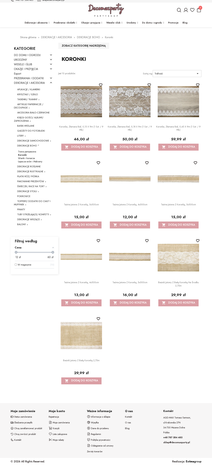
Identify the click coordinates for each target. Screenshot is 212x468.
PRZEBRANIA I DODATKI (29, 78)
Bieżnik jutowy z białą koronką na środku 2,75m (178, 284)
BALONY (21, 224)
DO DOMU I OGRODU (27, 55)
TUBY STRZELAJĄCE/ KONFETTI (33, 214)
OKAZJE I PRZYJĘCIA (26, 69)
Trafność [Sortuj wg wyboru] (177, 74)
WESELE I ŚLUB (23, 64)
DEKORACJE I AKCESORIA (29, 83)
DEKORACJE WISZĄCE (28, 219)
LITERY (20, 135)
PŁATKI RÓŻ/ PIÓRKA (28, 176)
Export (17, 74)
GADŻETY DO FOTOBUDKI (31, 130)
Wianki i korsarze (26, 158)
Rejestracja (54, 416)
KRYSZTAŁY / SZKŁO (27, 94)
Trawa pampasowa (27, 151)
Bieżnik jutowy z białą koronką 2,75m (81, 360)
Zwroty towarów (95, 451)
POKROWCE (23, 196)
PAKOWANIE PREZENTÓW (30, 181)
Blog (127, 428)
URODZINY (20, 60)
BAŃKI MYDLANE (25, 125)
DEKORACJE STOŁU (27, 191)
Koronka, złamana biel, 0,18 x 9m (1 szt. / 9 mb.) (130, 128)
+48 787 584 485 (172, 437)
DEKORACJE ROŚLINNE (29, 166)
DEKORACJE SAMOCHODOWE (33, 140)
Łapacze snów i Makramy (30, 161)
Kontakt (128, 416)
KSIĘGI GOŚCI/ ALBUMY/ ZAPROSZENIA (28, 119)
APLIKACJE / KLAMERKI (28, 89)
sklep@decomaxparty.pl (176, 442)
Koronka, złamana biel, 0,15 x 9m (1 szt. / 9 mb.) (81, 128)
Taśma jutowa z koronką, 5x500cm (81, 204)
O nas (128, 422)
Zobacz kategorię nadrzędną (84, 46)
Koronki (22, 155)
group (193, 461)
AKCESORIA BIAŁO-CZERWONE (33, 112)
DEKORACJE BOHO (27, 145)
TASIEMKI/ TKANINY (27, 99)
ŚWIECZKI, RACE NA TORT (31, 186)
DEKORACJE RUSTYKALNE (30, 171)
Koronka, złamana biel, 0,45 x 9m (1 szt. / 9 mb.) (178, 128)
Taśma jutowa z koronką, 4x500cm (129, 204)
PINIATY (21, 209)
